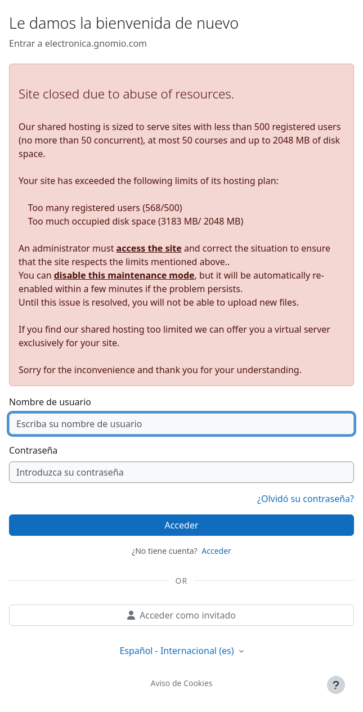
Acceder (181, 525)
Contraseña (33, 450)
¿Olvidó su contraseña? (305, 498)
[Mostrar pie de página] (336, 685)
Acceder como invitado (181, 615)
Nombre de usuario (50, 402)
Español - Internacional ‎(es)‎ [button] (177, 650)
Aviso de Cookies (181, 683)
